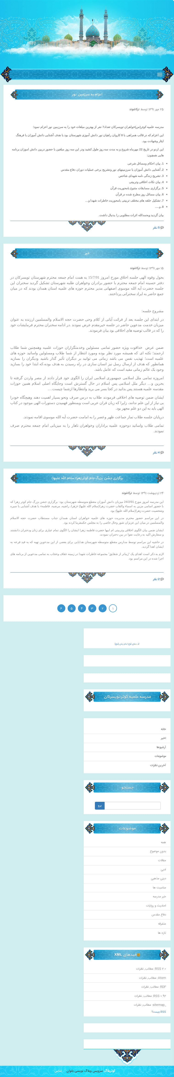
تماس (58, 1071)
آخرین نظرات (158, 765)
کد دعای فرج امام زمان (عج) (127, 644)
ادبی (163, 869)
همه (163, 842)
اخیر (163, 738)
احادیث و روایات (156, 905)
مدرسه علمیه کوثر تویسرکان (127, 697)
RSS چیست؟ (159, 1012)
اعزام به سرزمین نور (87, 94)
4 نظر (156, 452)
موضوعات (160, 756)
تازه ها (162, 933)
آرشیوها (161, 747)
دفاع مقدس (159, 914)
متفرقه (162, 923)
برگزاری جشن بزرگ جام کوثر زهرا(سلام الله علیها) (87, 478)
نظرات (140, 968)
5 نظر (156, 227)
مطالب (149, 968)
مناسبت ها (159, 887)
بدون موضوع (158, 851)
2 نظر (156, 579)
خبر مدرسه (159, 896)
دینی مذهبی (158, 878)
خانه (163, 729)
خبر (87, 253)
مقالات (162, 860)
